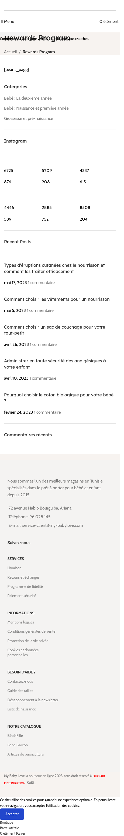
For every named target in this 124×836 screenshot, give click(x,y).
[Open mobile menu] (7, 21)
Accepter (12, 814)
